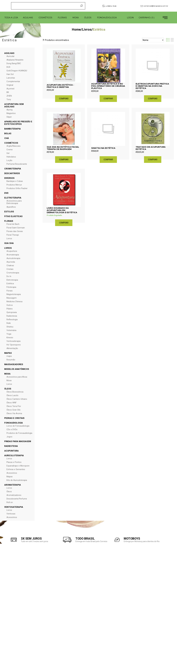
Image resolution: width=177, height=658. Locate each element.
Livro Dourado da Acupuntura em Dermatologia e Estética (62, 210)
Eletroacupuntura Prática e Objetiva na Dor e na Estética (152, 86)
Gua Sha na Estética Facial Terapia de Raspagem (63, 148)
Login (130, 17)
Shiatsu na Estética (103, 148)
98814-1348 (109, 6)
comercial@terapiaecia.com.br (154, 6)
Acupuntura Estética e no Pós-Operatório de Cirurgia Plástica (108, 86)
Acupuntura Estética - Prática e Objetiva (60, 86)
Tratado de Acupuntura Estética (151, 148)
